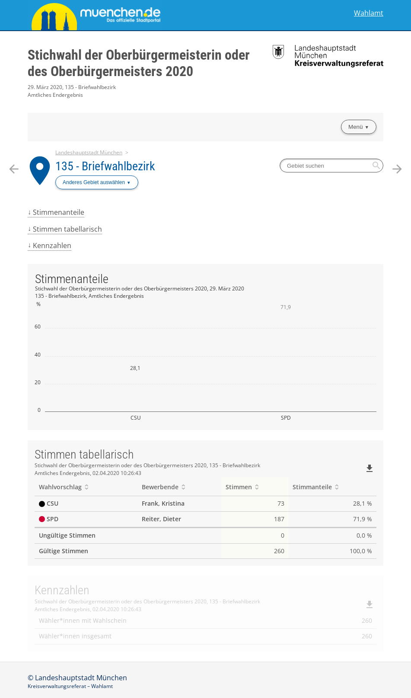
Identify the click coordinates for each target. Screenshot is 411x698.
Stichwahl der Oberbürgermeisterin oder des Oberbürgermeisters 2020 (139, 63)
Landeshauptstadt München (88, 152)
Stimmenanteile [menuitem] (58, 212)
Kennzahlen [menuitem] (52, 245)
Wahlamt (368, 13)
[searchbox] (331, 165)
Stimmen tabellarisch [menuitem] (67, 229)
